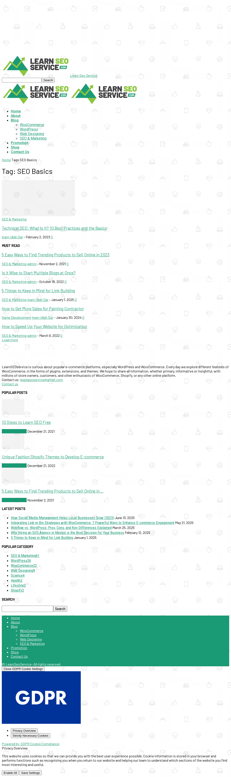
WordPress (29, 129)
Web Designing (32, 134)
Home (16, 111)
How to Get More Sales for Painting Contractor (43, 308)
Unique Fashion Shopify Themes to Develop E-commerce (53, 456)
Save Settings (30, 773)
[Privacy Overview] (24, 730)
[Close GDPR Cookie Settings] (23, 669)
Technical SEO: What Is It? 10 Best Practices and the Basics (54, 228)
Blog (14, 120)
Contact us (10, 384)
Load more (10, 340)
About (16, 116)
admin (32, 264)
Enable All (10, 773)
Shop (15, 147)
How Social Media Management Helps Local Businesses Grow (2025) (62, 517)
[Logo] (36, 103)
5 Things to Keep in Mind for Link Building (38, 290)
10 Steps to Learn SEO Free (26, 422)
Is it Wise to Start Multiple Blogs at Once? (39, 272)
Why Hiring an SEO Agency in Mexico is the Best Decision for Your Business (67, 532)
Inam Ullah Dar (12, 237)
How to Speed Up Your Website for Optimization (44, 326)
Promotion (19, 143)
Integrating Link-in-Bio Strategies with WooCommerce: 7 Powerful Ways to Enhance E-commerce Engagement (92, 522)
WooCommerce (32, 125)
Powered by (30, 744)
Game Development (16, 317)
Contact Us (20, 152)
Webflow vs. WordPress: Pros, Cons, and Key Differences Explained (61, 527)
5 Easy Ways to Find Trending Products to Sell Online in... (53, 491)
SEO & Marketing (33, 138)
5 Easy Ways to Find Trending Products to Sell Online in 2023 (55, 254)
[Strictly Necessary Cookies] (30, 735)
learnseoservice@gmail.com (41, 379)
